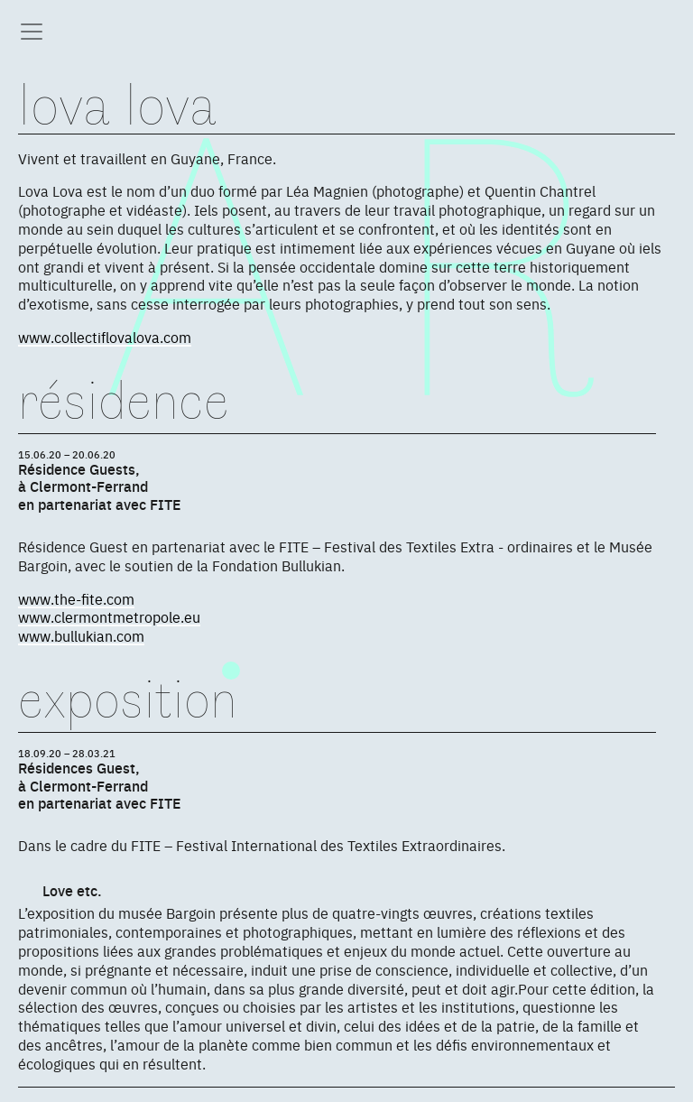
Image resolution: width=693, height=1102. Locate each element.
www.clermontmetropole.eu (109, 616)
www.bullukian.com (81, 635)
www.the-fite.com (76, 598)
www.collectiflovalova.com (104, 337)
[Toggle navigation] (31, 31)
